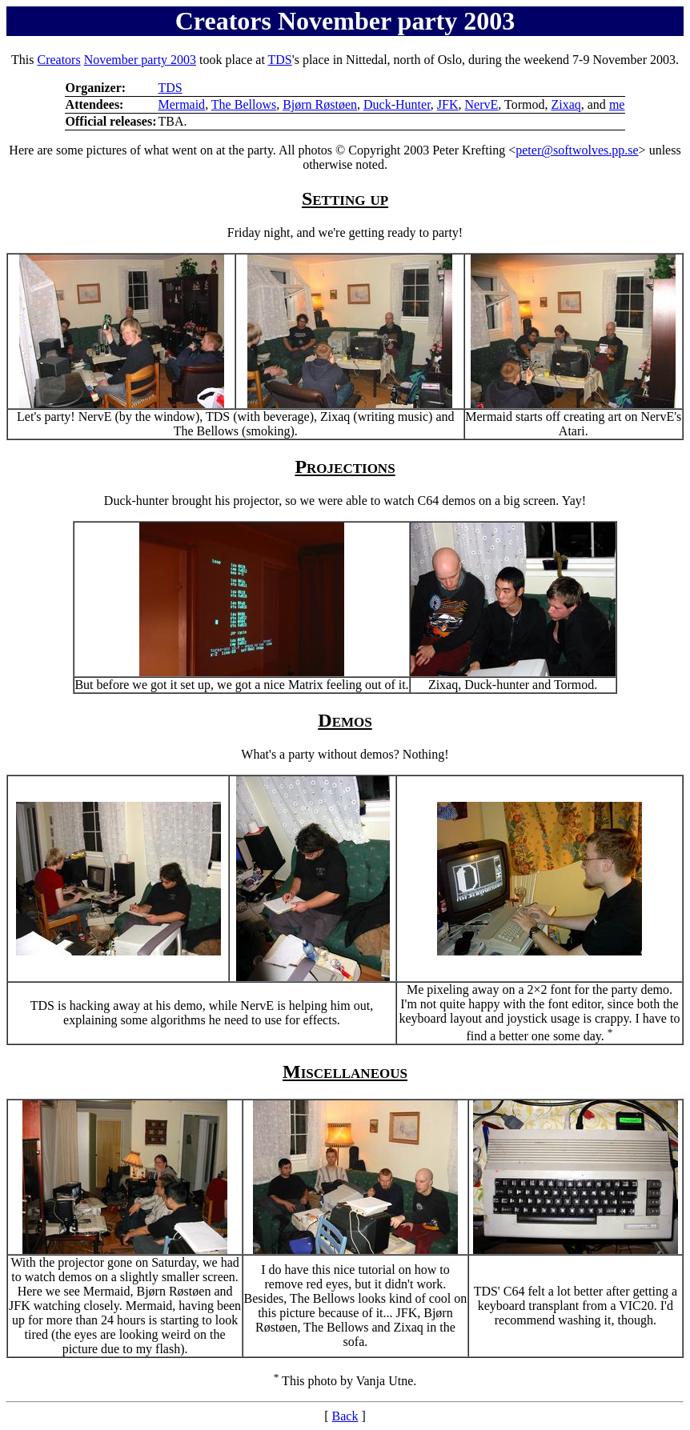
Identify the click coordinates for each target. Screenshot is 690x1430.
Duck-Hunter (397, 104)
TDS (280, 59)
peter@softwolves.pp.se (576, 150)
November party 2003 (140, 59)
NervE (482, 104)
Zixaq (565, 104)
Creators (58, 59)
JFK (448, 104)
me (617, 104)
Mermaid (181, 104)
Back (345, 1416)
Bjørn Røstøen (320, 104)
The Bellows (243, 104)
